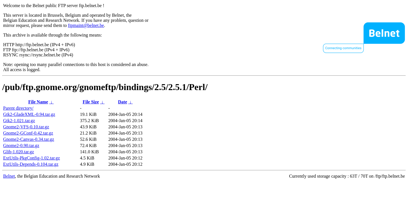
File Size (91, 101)
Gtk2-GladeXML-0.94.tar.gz (29, 114)
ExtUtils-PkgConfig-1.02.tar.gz (31, 158)
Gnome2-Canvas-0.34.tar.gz (28, 139)
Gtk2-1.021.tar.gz (19, 120)
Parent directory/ (18, 108)
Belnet (9, 176)
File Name (38, 101)
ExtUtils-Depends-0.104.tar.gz (30, 164)
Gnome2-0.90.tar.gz (21, 145)
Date (122, 101)
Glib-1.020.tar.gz (18, 151)
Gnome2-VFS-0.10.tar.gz (26, 126)
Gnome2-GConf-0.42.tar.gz (28, 133)
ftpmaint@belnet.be (86, 25)
